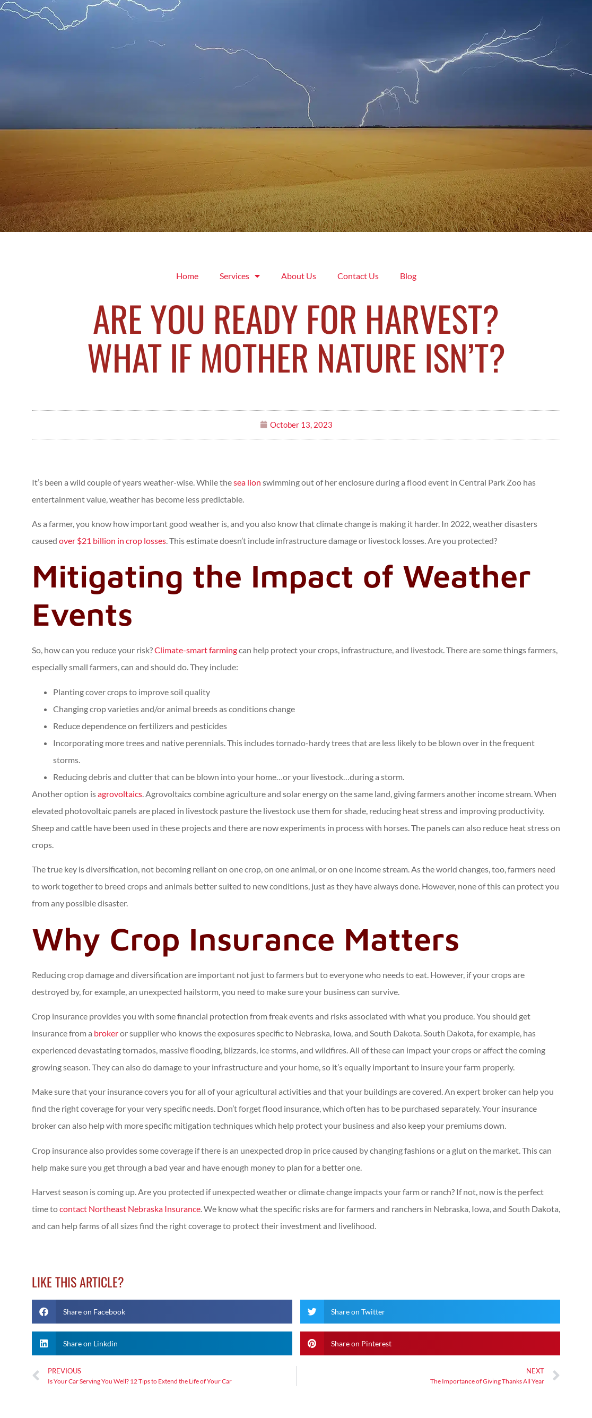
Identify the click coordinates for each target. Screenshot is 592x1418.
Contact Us (358, 276)
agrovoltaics (120, 794)
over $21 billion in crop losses (112, 540)
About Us (298, 276)
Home (187, 276)
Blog (408, 276)
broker (106, 1033)
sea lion (247, 482)
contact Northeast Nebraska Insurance (130, 1209)
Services (240, 276)
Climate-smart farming (195, 650)
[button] (162, 1312)
